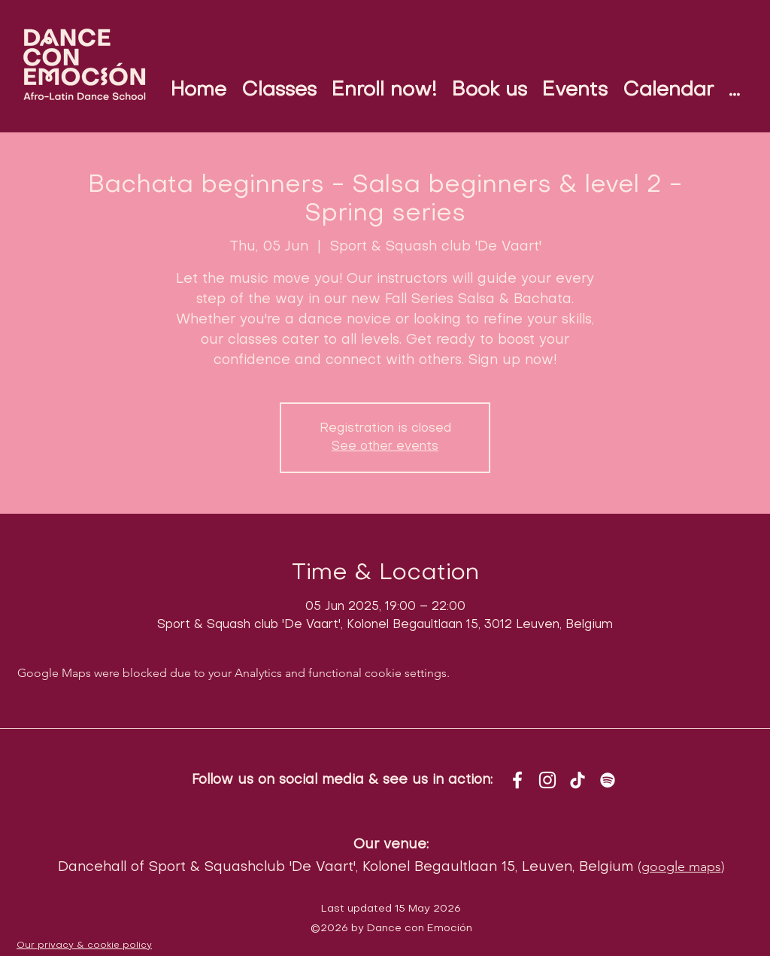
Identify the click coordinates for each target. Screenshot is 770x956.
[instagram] (547, 780)
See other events (385, 447)
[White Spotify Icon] (607, 780)
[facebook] (517, 780)
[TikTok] (577, 780)
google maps (681, 866)
